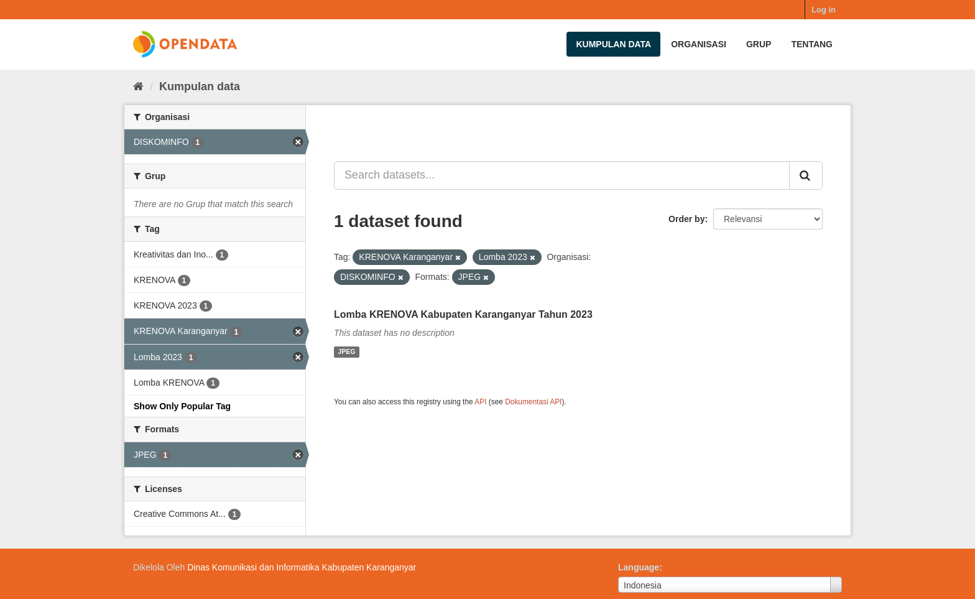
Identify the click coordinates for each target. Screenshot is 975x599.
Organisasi (698, 44)
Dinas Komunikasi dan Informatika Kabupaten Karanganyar (301, 567)
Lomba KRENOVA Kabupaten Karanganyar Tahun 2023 (463, 314)
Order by (686, 219)
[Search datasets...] (562, 175)
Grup (758, 44)
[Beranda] (138, 86)
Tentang (812, 44)
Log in (823, 9)
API (480, 401)
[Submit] (806, 175)
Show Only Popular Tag (182, 406)
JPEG (346, 352)
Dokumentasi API (533, 401)
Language (638, 567)
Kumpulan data (613, 44)
